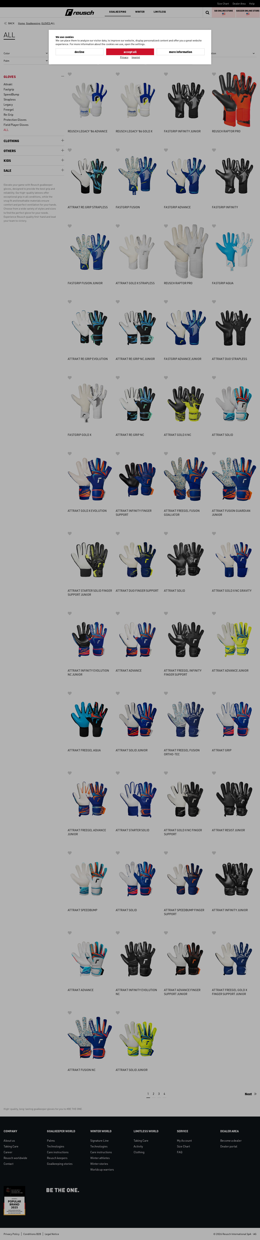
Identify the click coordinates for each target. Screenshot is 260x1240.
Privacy (124, 57)
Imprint (136, 57)
